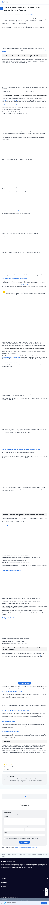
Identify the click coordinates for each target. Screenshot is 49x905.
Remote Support (30, 14)
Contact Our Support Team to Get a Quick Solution (26, 847)
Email (26, 827)
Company (24, 878)
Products (24, 887)
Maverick (12, 776)
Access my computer (8, 91)
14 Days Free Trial (24, 683)
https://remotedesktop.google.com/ (11, 100)
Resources (24, 882)
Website (5, 832)
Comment (6, 816)
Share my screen (30, 91)
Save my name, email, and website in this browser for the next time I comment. (22, 838)
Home (3, 854)
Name (5, 827)
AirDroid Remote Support (37, 655)
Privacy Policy (24, 900)
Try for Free (44, 903)
